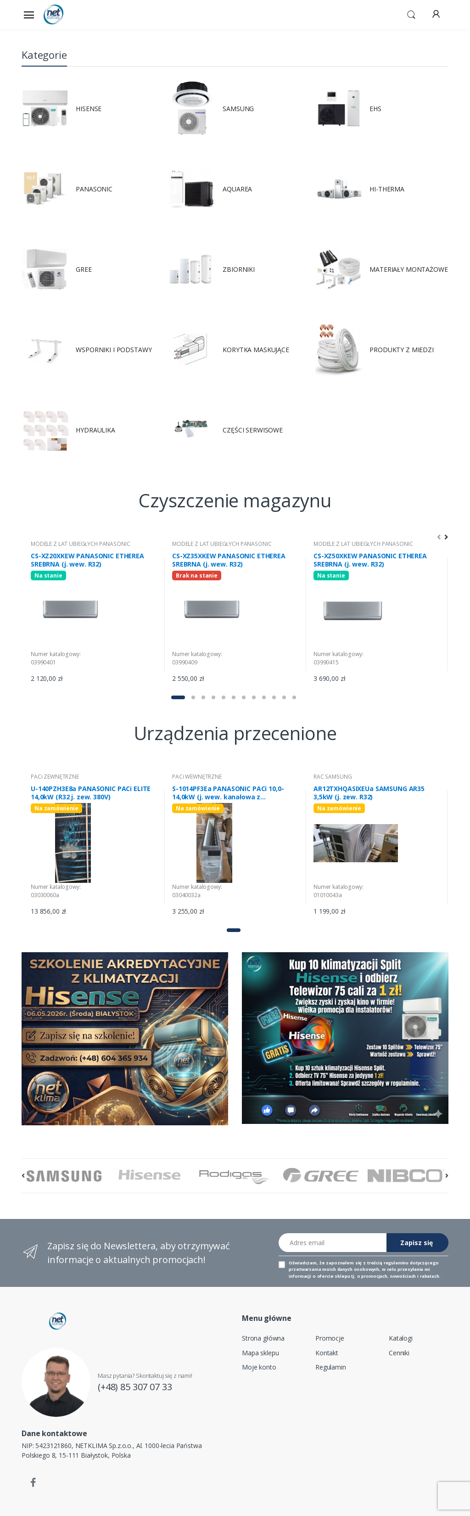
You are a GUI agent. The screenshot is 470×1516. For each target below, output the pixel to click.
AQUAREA (237, 189)
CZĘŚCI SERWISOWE (253, 430)
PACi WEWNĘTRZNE (197, 776)
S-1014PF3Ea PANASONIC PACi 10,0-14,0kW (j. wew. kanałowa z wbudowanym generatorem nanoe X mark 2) (231, 793)
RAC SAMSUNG (332, 776)
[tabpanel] (94, 614)
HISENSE (88, 108)
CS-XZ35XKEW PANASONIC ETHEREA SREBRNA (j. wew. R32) (228, 560)
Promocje (329, 1338)
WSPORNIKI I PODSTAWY (113, 349)
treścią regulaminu (387, 1263)
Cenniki (399, 1352)
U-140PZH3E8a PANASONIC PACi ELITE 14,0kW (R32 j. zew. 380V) (91, 793)
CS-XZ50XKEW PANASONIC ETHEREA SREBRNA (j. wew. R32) (370, 560)
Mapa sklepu (260, 1352)
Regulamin (330, 1367)
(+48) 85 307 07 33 (135, 1387)
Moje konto (259, 1367)
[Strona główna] (67, 14)
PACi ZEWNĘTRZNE (55, 776)
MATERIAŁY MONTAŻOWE (408, 269)
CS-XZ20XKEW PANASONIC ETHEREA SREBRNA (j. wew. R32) (87, 560)
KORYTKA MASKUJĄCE (256, 349)
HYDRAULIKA (95, 430)
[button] (411, 14)
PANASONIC (94, 189)
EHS (375, 108)
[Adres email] (333, 1242)
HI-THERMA (386, 189)
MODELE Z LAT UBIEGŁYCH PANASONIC (80, 544)
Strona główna (263, 1338)
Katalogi (401, 1338)
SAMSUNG (238, 108)
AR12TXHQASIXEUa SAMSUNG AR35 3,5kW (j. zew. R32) (369, 793)
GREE (83, 269)
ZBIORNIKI (239, 269)
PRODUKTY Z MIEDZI (401, 349)
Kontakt (326, 1352)
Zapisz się (416, 1242)
